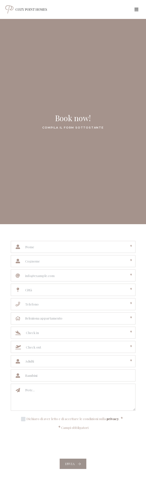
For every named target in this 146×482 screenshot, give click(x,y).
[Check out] (75, 347)
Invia (73, 464)
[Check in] (75, 333)
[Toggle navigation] (136, 9)
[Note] (78, 397)
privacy (113, 418)
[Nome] (75, 247)
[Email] (75, 275)
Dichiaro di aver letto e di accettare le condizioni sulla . (74, 418)
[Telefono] (75, 304)
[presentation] (73, 444)
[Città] (75, 290)
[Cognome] (75, 261)
